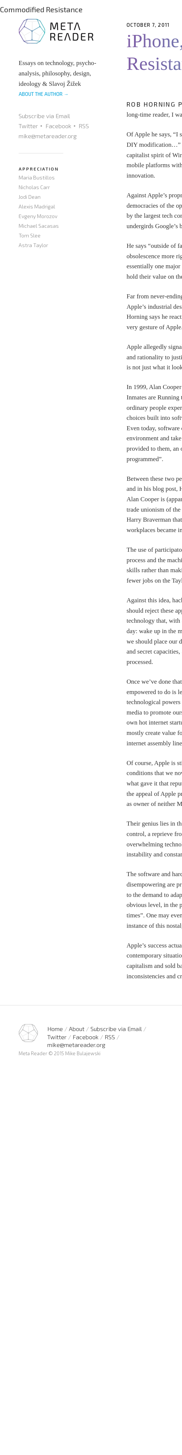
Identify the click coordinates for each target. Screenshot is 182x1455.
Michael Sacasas (39, 226)
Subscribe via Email (44, 115)
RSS (84, 125)
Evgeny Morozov (38, 216)
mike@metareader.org (48, 135)
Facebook (58, 125)
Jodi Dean (30, 197)
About (76, 1028)
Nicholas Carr (34, 187)
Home (55, 1028)
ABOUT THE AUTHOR (43, 94)
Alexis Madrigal (37, 206)
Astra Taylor (33, 245)
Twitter (28, 125)
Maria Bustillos (37, 177)
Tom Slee (30, 235)
